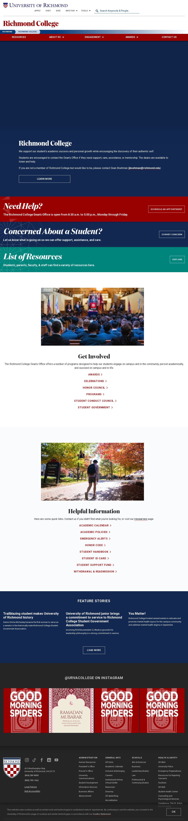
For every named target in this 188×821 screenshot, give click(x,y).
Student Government (94, 415)
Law (133, 798)
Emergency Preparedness (169, 794)
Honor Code (94, 553)
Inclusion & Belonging (115, 794)
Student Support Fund (94, 573)
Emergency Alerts (94, 547)
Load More (94, 673)
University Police (165, 789)
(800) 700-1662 (32, 802)
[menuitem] (82, 5)
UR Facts (109, 785)
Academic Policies (94, 540)
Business (136, 789)
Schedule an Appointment (167, 210)
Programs (94, 402)
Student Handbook (94, 560)
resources (140, 520)
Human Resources (87, 785)
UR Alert (161, 785)
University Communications (86, 799)
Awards (94, 382)
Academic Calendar (94, 533)
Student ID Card (94, 566)
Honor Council (94, 395)
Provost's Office (86, 794)
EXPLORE (178, 261)
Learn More (44, 174)
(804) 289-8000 (32, 798)
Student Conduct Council (94, 409)
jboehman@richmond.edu (144, 163)
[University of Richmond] (26, 5)
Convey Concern (172, 236)
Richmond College (33, 17)
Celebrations (94, 389)
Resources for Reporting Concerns (169, 799)
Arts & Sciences (139, 785)
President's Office (87, 789)
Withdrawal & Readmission (94, 579)
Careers (108, 798)
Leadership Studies (140, 794)
